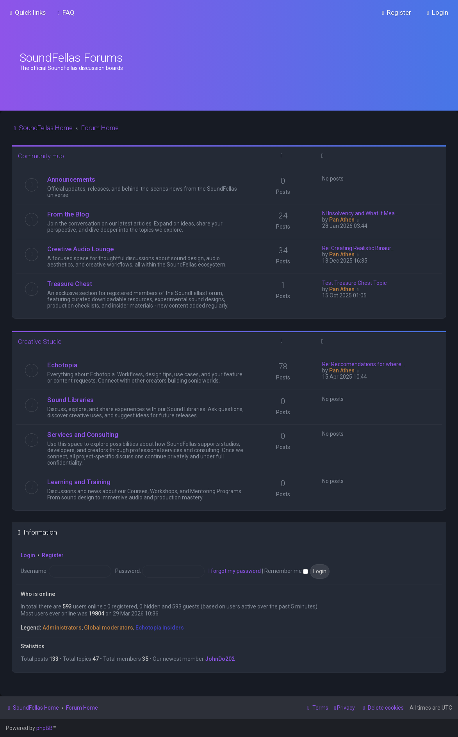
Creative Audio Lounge (80, 249)
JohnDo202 (220, 659)
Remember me (286, 571)
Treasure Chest (69, 284)
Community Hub (41, 156)
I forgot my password (235, 571)
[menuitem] (65, 12)
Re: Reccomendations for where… (363, 364)
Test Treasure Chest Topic (354, 283)
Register (53, 555)
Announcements (71, 179)
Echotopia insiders (159, 627)
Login (28, 555)
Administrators (62, 627)
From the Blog (68, 214)
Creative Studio (40, 341)
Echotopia (62, 365)
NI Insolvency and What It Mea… (360, 213)
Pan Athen (342, 219)
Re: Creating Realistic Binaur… (358, 248)
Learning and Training (78, 482)
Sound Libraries (70, 400)
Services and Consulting (82, 434)
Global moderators (108, 627)
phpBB (44, 728)
